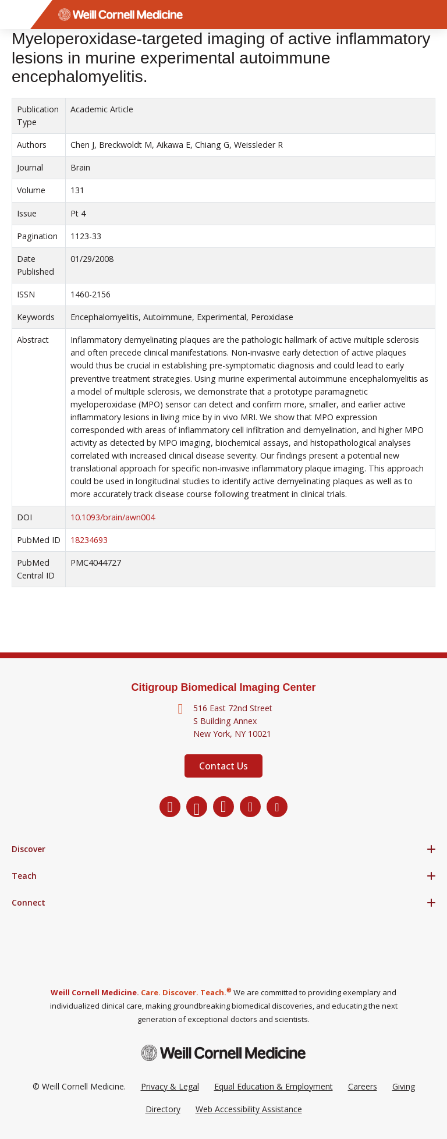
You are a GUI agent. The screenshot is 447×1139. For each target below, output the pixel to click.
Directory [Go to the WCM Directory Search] (163, 1109)
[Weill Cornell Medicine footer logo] (223, 1052)
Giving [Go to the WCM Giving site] (403, 1086)
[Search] (432, 14)
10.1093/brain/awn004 (112, 517)
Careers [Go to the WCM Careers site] (362, 1086)
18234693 (89, 539)
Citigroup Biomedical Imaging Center (223, 687)
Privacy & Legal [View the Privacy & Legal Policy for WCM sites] (170, 1086)
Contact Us (223, 766)
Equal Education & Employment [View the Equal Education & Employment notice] (273, 1086)
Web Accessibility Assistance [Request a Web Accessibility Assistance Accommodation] (249, 1109)
